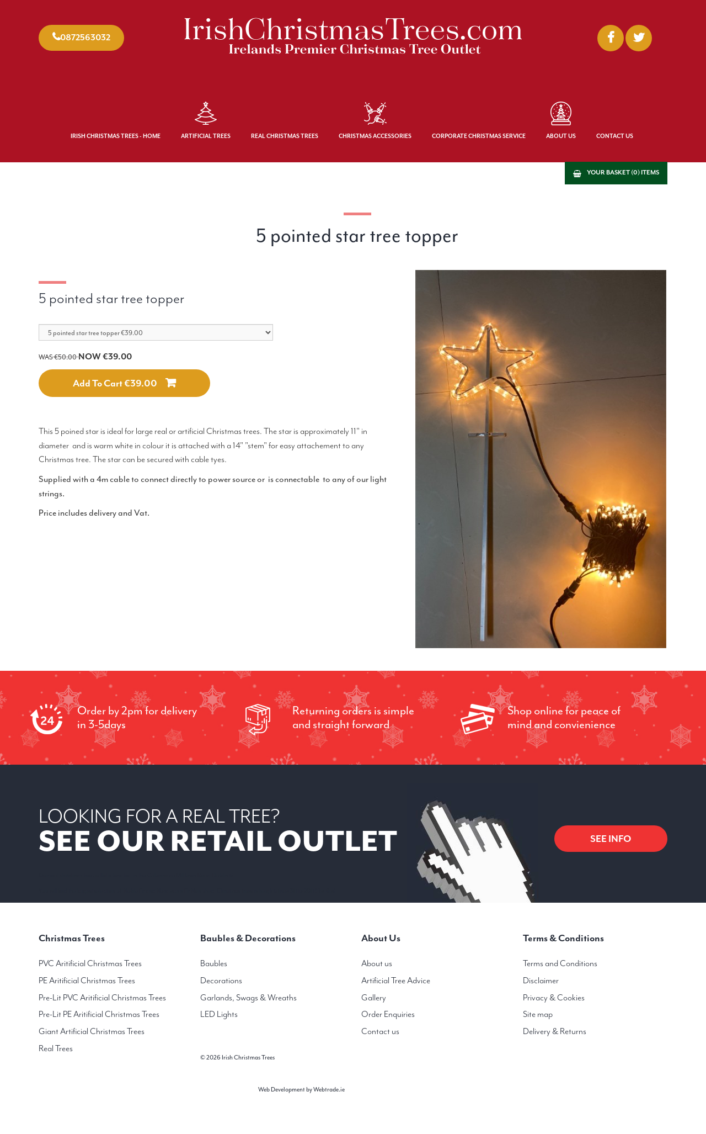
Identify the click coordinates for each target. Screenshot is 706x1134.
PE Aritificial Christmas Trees (87, 980)
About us (376, 963)
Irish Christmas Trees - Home (116, 136)
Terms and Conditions (560, 963)
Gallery (373, 997)
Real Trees (56, 1048)
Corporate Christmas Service (479, 136)
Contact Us (614, 136)
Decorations (221, 980)
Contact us (380, 1031)
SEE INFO (611, 839)
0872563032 (85, 37)
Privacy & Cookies (554, 997)
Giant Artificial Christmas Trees (92, 1031)
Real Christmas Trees (284, 136)
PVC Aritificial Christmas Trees (90, 963)
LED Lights (219, 1014)
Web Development (281, 1089)
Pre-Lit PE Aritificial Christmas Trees (99, 1014)
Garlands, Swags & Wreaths (248, 997)
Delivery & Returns (554, 1031)
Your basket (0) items (623, 172)
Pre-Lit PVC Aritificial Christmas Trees (102, 997)
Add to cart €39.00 (115, 383)
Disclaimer (541, 980)
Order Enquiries (388, 1014)
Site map (538, 1014)
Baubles (213, 963)
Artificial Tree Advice (395, 980)
